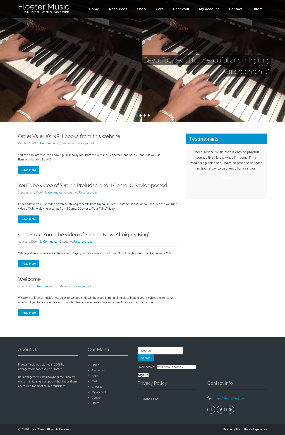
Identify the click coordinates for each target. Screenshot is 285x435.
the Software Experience (251, 429)
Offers (257, 9)
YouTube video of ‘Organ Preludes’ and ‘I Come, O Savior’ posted (92, 185)
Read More (29, 170)
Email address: (147, 367)
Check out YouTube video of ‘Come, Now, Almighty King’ (83, 234)
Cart (159, 9)
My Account (209, 9)
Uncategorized (85, 143)
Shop (141, 9)
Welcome (29, 279)
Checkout (181, 9)
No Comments (49, 143)
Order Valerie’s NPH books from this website (69, 136)
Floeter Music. (37, 429)
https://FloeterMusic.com (230, 398)
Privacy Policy (150, 398)
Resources (118, 9)
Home (94, 9)
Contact (235, 9)
